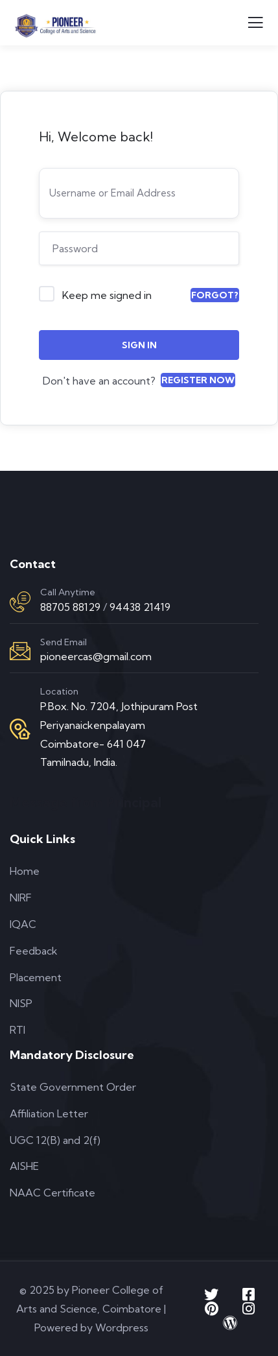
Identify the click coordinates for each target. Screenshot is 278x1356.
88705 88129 (70, 607)
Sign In (139, 345)
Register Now (198, 380)
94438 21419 (140, 607)
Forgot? (214, 295)
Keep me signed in (107, 295)
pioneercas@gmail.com (96, 656)
